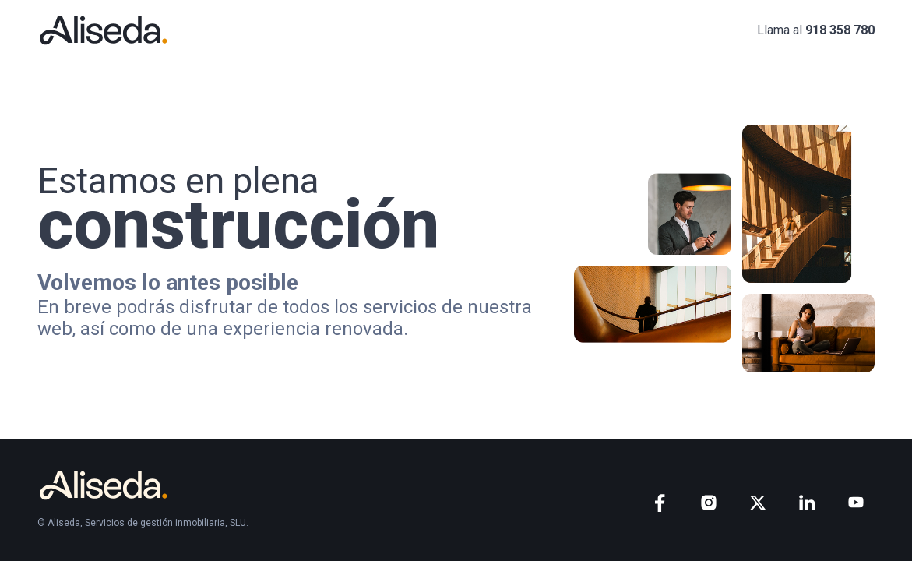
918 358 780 (840, 30)
